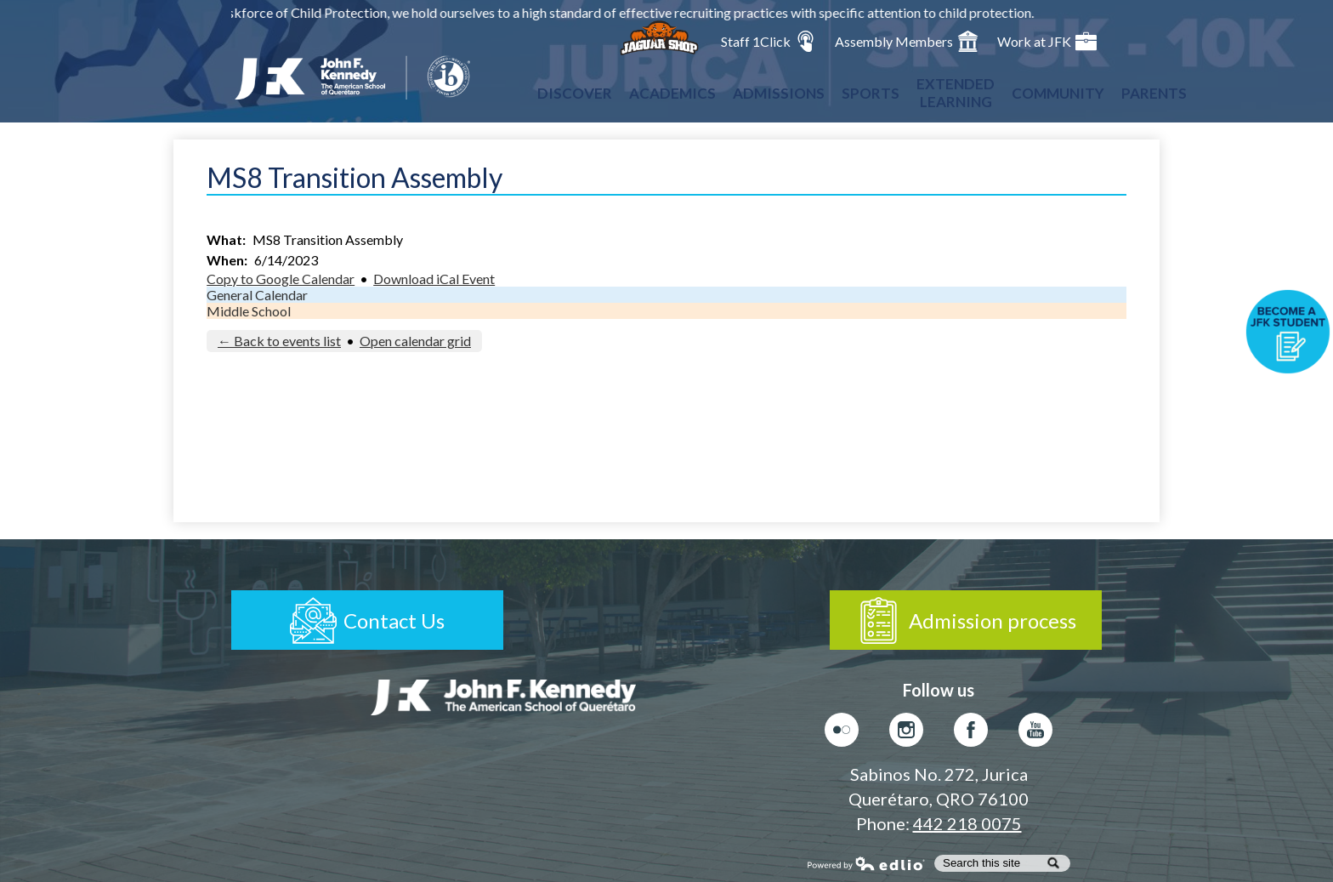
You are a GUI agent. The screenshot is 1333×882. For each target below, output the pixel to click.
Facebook (971, 734)
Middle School (249, 311)
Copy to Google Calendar (281, 278)
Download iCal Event (434, 278)
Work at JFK (1047, 41)
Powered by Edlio (866, 863)
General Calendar (257, 295)
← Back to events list (279, 341)
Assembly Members (906, 41)
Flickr (842, 734)
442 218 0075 (967, 823)
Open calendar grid (415, 341)
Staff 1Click (768, 41)
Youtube (1035, 734)
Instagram (906, 734)
